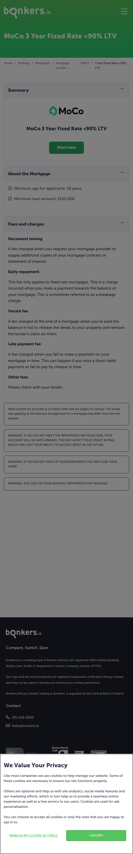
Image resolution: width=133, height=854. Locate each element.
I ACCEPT (96, 835)
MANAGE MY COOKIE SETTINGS (33, 835)
